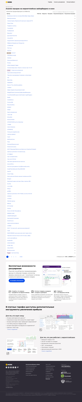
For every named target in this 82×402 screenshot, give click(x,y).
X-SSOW (9, 198)
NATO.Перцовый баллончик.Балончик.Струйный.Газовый (21, 149)
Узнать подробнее (12, 329)
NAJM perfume (11, 139)
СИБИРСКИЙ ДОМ (12, 215)
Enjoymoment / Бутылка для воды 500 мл (17, 40)
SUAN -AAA (10, 245)
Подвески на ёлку (11, 25)
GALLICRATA (10, 248)
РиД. (8, 141)
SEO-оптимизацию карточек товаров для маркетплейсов (31, 395)
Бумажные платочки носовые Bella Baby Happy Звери (20, 16)
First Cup (9, 48)
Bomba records (11, 250)
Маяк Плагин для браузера (31, 366)
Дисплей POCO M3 (12, 35)
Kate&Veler (10, 82)
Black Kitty (9, 80)
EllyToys (9, 50)
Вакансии (48, 378)
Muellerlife (10, 240)
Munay (9, 62)
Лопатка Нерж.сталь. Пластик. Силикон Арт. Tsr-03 (19, 67)
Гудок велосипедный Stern (14, 72)
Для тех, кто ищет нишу (15, 316)
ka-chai (9, 183)
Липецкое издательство (13, 132)
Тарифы (50, 2)
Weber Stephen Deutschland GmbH (16, 90)
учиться (52, 394)
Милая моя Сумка (11, 146)
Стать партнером (49, 373)
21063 (21, 256)
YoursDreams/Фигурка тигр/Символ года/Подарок (19, 95)
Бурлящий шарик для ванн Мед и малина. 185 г (19, 181)
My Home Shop (15, 253)
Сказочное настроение (17, 70)
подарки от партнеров (52, 395)
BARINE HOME (10, 213)
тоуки (8, 137)
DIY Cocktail (10, 206)
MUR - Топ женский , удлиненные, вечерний (18, 228)
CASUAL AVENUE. (11, 134)
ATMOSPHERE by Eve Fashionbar (15, 122)
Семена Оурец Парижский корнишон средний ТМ (20, 21)
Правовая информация (50, 366)
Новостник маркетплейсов (31, 375)
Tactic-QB (9, 114)
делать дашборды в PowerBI (46, 394)
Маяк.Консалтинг (29, 371)
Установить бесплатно (16, 280)
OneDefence (10, 99)
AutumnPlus (10, 164)
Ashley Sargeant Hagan (12, 65)
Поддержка (48, 371)
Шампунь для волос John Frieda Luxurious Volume (19, 193)
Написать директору (50, 369)
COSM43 (9, 196)
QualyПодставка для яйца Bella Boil (16, 169)
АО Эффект (10, 154)
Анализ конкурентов (30, 369)
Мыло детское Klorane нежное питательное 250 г (19, 176)
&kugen (9, 178)
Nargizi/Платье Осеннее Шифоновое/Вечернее (18, 92)
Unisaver (9, 87)
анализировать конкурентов (11, 394)
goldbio (9, 191)
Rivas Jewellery (11, 104)
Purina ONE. (10, 102)
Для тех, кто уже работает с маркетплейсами (57, 337)
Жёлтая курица (11, 201)
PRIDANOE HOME (11, 55)
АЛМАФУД (10, 129)
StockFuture (10, 220)
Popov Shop (10, 23)
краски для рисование (13, 223)
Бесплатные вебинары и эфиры (33, 364)
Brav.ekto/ (9, 33)
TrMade (9, 124)
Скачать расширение (59, 2)
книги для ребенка (12, 238)
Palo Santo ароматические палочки (16, 161)
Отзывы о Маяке (49, 375)
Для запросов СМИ (49, 376)
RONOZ (9, 107)
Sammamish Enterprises (13, 218)
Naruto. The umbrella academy (14, 85)
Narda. (8, 97)
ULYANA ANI (10, 45)
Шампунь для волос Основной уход (16, 151)
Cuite (8, 230)
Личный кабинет (71, 2)
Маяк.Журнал (28, 373)
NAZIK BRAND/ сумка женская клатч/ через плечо (19, 233)
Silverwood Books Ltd (12, 60)
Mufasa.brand (10, 30)
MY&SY (9, 109)
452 (8, 77)
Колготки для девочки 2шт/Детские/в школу (18, 166)
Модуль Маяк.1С (38, 394)
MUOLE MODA (10, 119)
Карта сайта (48, 364)
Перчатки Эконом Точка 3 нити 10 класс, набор (18, 235)
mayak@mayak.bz (9, 387)
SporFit (9, 171)
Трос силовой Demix (12, 156)
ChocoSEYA (10, 38)
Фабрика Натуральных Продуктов (15, 43)
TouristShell (10, 28)
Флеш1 (9, 188)
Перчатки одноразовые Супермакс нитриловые (19, 75)
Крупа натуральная (12, 112)
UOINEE (9, 225)
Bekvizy (9, 203)
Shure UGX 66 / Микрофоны (14, 211)
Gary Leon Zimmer (11, 159)
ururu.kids (9, 186)
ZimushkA (9, 117)
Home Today (10, 174)
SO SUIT (14, 53)
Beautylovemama (11, 18)
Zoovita (9, 208)
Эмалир (9, 58)
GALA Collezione (11, 127)
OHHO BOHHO (11, 243)
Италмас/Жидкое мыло (13, 144)
